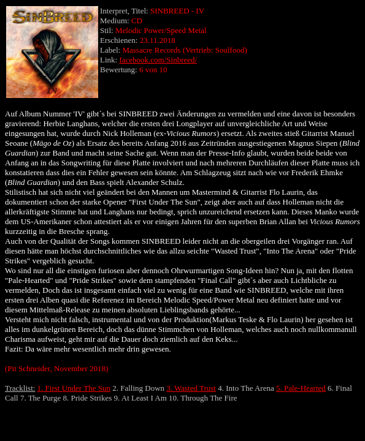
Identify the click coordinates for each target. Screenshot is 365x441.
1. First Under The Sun (73, 388)
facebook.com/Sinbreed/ (158, 59)
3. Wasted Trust (191, 388)
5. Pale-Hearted (301, 388)
